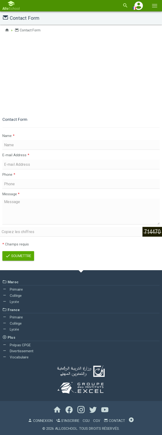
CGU (86, 421)
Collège (12, 295)
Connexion (40, 421)
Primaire (12, 289)
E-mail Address (15, 155)
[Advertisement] (81, 73)
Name (8, 136)
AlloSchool (66, 428)
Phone (8, 174)
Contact (114, 421)
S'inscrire (67, 421)
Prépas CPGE (16, 345)
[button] (138, 5)
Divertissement (18, 351)
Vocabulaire (15, 357)
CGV (96, 421)
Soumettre (18, 256)
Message (11, 194)
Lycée (10, 302)
